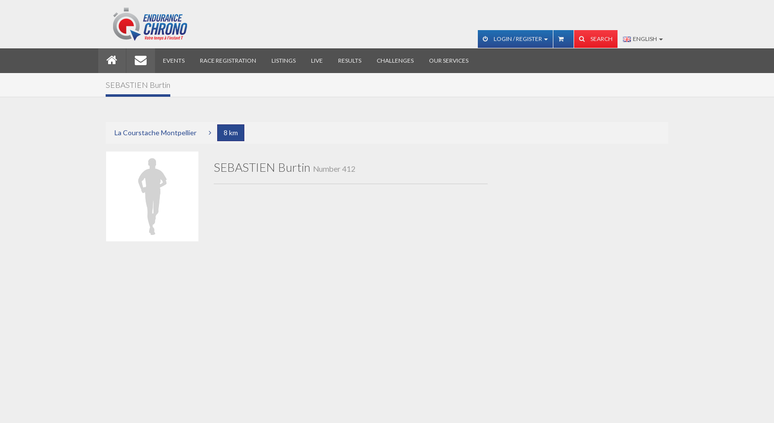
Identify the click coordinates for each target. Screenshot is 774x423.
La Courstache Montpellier (155, 132)
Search (596, 38)
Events (174, 60)
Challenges (395, 60)
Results (349, 60)
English (643, 38)
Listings (283, 60)
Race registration (228, 60)
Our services (448, 60)
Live (317, 60)
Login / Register (515, 38)
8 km (231, 132)
